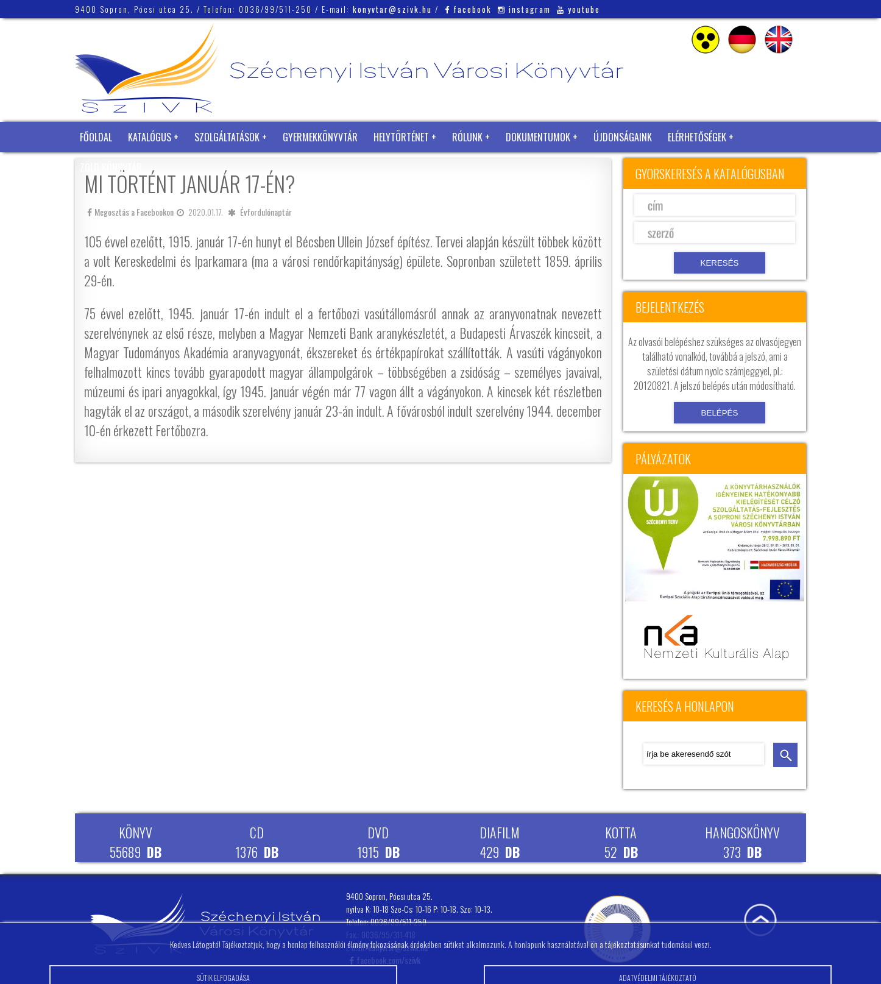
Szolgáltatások (227, 137)
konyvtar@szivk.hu (392, 9)
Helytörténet (401, 137)
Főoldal (96, 137)
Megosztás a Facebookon (130, 211)
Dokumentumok (538, 137)
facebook (468, 9)
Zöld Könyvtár (111, 167)
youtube (578, 9)
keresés (785, 755)
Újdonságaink (622, 137)
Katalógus (149, 137)
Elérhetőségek (697, 137)
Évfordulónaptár (266, 211)
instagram (524, 9)
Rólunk (467, 137)
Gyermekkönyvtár (320, 137)
